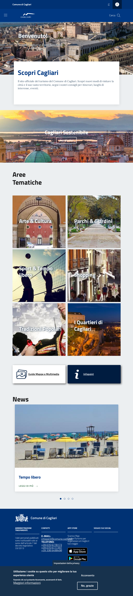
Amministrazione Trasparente (23, 529)
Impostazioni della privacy (66, 565)
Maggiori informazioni (27, 584)
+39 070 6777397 (51, 547)
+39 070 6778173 (51, 545)
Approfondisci (66, 140)
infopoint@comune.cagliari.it (57, 539)
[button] (61, 498)
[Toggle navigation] (6, 15)
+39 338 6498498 (51, 550)
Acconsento (87, 577)
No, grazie (87, 587)
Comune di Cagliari (22, 4)
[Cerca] (119, 15)
